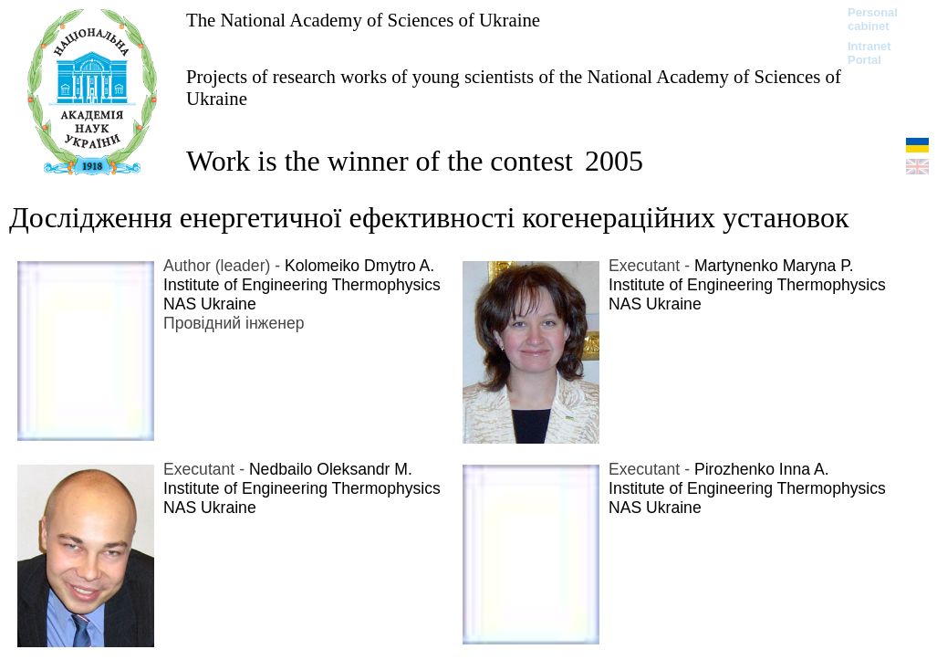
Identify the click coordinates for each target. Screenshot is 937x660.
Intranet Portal (869, 53)
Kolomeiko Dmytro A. (359, 266)
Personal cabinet (873, 19)
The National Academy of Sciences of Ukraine (363, 19)
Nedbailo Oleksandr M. (330, 469)
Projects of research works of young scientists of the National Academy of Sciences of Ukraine (513, 87)
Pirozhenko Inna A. (761, 469)
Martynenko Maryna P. (774, 266)
